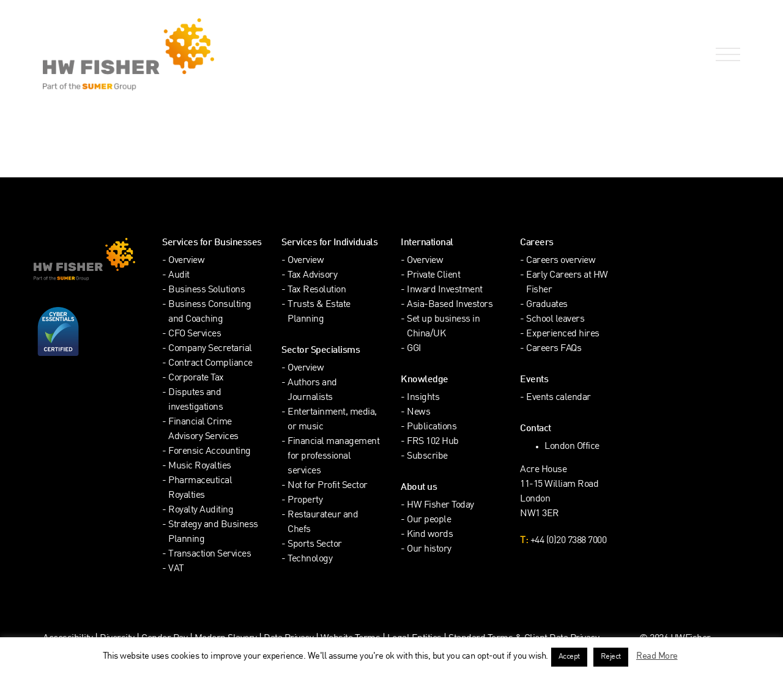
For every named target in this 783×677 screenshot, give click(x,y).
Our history (429, 549)
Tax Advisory (312, 275)
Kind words (430, 534)
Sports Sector (315, 544)
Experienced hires (562, 334)
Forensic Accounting (209, 451)
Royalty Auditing (200, 510)
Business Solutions (206, 290)
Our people (429, 520)
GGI (414, 348)
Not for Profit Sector (328, 485)
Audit (179, 275)
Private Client (433, 275)
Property (305, 500)
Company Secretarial (210, 348)
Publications (431, 427)
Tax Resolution (317, 290)
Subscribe (427, 456)
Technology (310, 559)
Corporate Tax (196, 378)
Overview (186, 260)
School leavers (555, 319)
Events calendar (558, 397)
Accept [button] (569, 656)
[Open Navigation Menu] (725, 54)
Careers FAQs (553, 348)
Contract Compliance (210, 363)
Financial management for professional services (333, 456)
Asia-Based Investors (449, 304)
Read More (657, 656)
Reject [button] (611, 656)
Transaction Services (209, 554)
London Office (571, 446)
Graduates (547, 304)
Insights (423, 397)
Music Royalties (199, 466)
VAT (176, 569)
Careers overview (560, 260)
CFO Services (194, 334)
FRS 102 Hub (433, 441)
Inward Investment (445, 290)
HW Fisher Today (440, 505)
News (418, 412)
